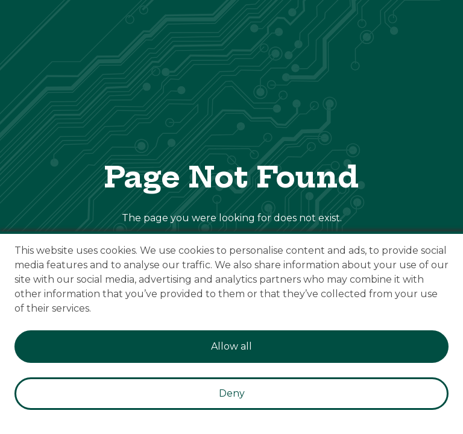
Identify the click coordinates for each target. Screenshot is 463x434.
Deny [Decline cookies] (232, 393)
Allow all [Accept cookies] (231, 346)
